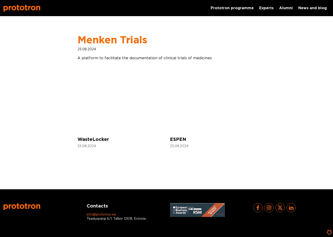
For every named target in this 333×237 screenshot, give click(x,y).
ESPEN (178, 139)
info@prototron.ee (101, 214)
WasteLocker (93, 139)
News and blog (312, 8)
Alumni (286, 8)
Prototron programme (232, 8)
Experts (266, 8)
